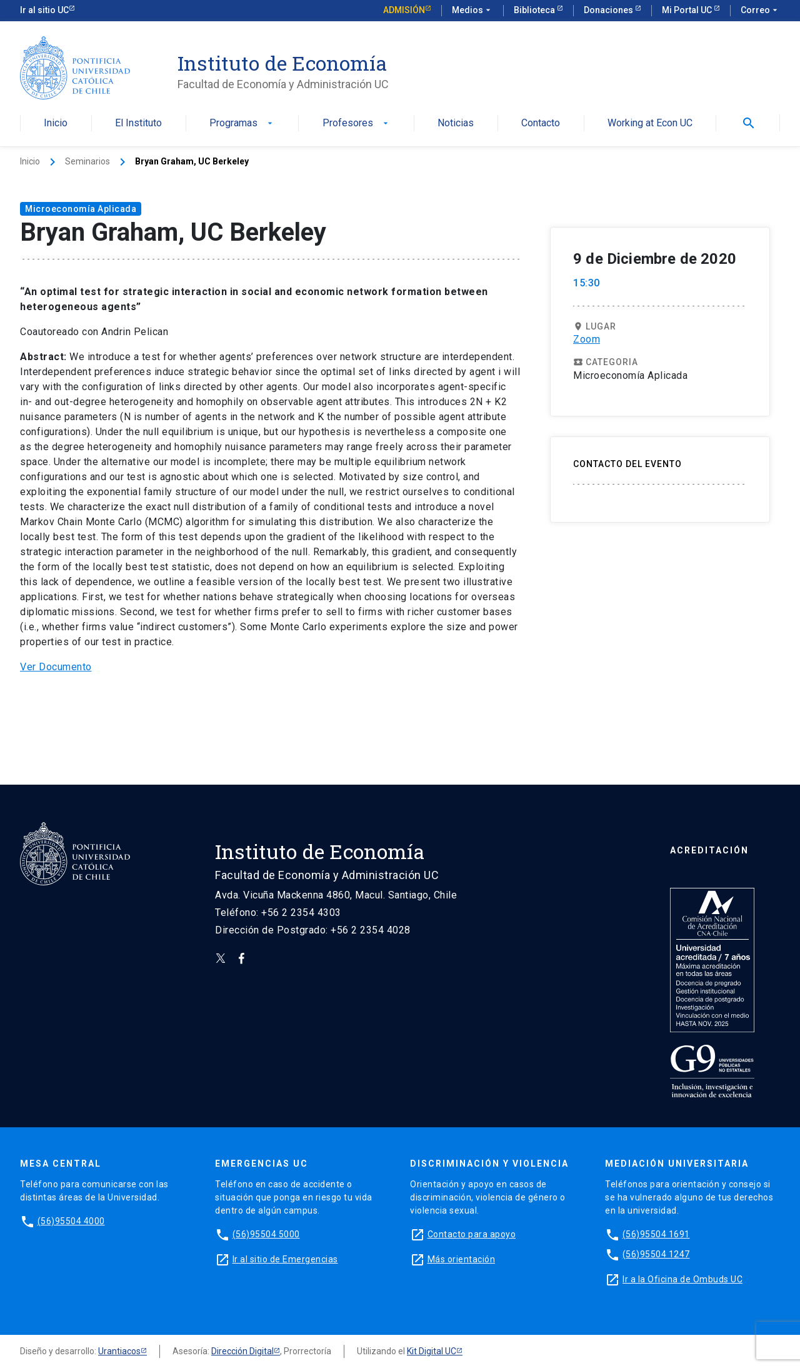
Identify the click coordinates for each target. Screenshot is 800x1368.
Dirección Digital (242, 1351)
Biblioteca (535, 10)
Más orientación (462, 1259)
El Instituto (138, 123)
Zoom (586, 339)
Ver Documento (56, 667)
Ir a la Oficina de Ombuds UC (682, 1279)
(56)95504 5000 (266, 1234)
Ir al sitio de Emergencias (285, 1259)
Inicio (56, 123)
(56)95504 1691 (656, 1234)
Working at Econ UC (650, 123)
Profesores (356, 123)
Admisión (404, 10)
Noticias (456, 123)
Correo (760, 10)
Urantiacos (119, 1351)
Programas (242, 123)
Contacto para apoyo (472, 1234)
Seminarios (87, 161)
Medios (472, 10)
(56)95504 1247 (656, 1254)
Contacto (540, 123)
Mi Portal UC (688, 10)
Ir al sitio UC (44, 10)
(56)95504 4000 (71, 1221)
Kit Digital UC (431, 1351)
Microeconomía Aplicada (80, 209)
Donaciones (609, 10)
